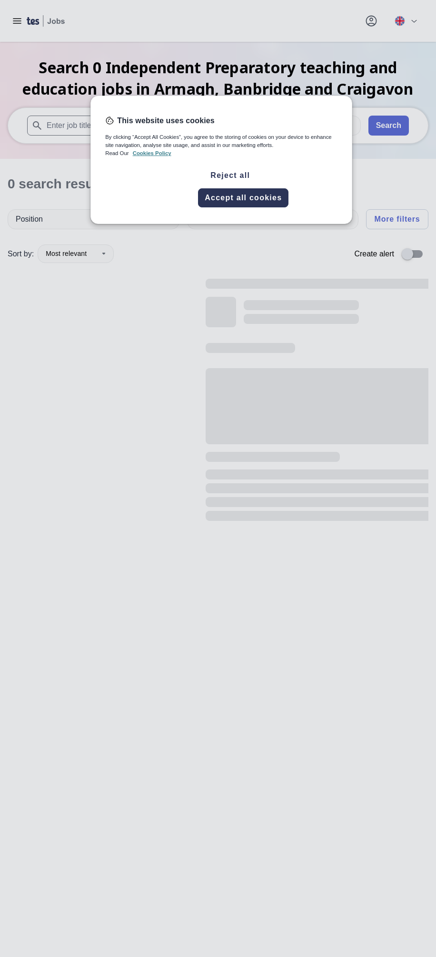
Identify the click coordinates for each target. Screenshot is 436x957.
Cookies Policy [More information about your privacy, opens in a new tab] (152, 153)
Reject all (230, 175)
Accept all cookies (243, 198)
